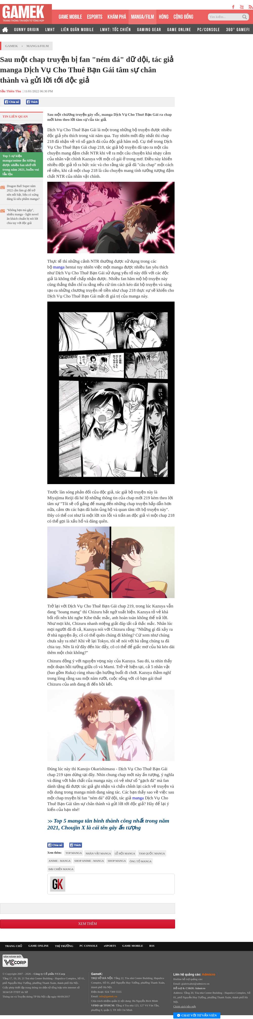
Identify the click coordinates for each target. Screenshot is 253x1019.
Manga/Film (38, 46)
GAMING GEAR (149, 29)
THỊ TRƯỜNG (64, 945)
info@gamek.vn (108, 996)
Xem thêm (87, 924)
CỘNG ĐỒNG (183, 16)
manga (59, 267)
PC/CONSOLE (208, 29)
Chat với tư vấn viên (197, 1015)
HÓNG (163, 16)
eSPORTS (94, 16)
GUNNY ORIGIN (26, 29)
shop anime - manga (89, 860)
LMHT (50, 29)
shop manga (117, 860)
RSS (151, 945)
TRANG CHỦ (13, 945)
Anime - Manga (60, 860)
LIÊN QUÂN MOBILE (77, 29)
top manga (74, 852)
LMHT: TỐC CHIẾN (115, 29)
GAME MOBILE (70, 16)
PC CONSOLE (89, 945)
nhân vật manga (98, 853)
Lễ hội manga (125, 853)
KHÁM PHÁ (117, 16)
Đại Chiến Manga (61, 869)
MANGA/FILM (142, 16)
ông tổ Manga (140, 861)
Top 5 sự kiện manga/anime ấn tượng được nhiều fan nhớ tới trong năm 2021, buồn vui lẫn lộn (21, 165)
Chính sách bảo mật (184, 1006)
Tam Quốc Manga (152, 853)
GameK (11, 46)
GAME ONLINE (179, 29)
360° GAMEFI (238, 29)
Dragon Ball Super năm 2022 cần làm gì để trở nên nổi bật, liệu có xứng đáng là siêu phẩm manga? (23, 192)
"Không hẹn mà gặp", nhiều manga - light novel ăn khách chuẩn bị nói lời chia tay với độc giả (22, 216)
